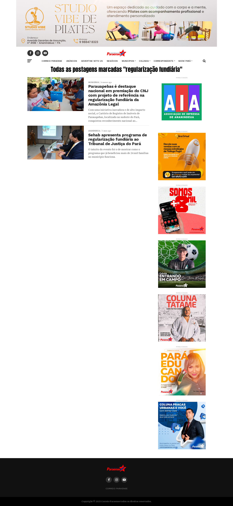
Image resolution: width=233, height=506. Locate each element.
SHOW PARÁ (184, 61)
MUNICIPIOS (128, 61)
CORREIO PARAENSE (52, 61)
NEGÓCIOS (112, 61)
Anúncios (71, 61)
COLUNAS (144, 61)
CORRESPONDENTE (163, 61)
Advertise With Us (92, 61)
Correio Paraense (116, 488)
